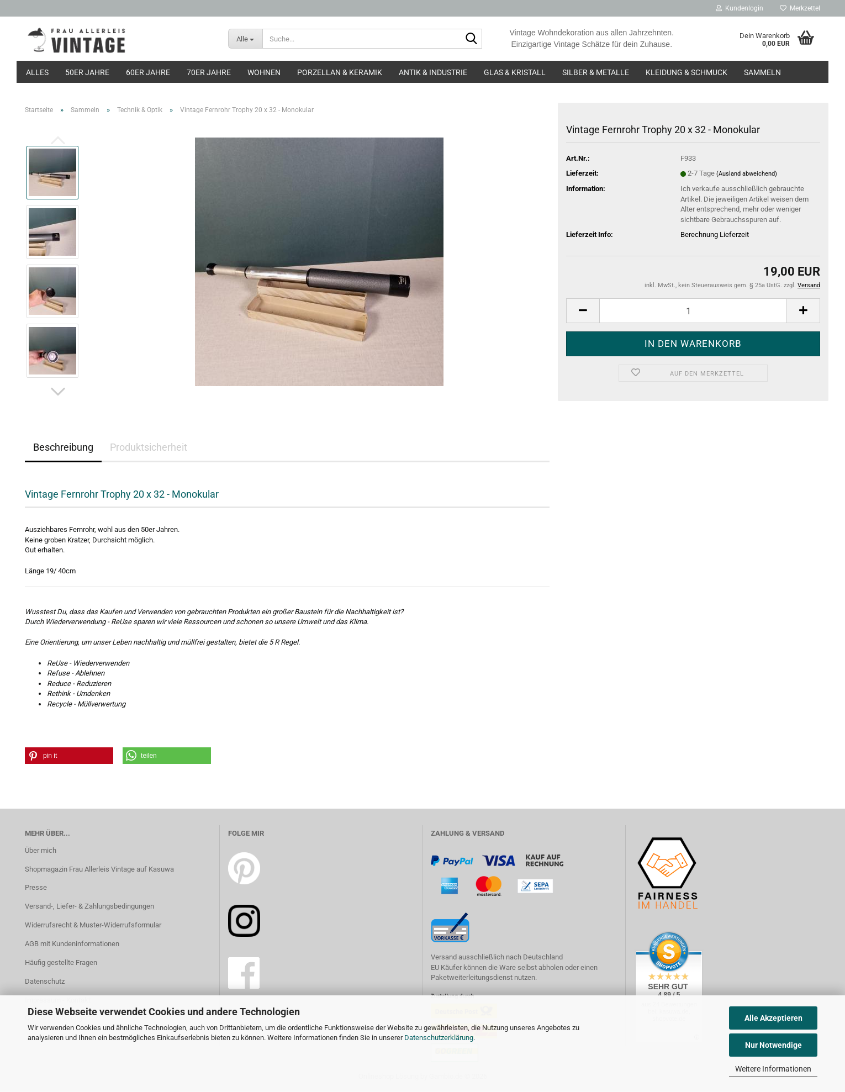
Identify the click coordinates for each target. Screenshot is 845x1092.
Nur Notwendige (773, 1045)
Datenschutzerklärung (438, 1037)
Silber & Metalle (595, 72)
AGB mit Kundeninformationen (72, 944)
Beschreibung (63, 447)
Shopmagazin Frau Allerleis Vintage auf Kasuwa (99, 869)
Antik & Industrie (433, 72)
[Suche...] (245, 39)
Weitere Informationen (773, 1068)
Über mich (40, 850)
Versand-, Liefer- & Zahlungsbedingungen (89, 906)
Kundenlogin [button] (739, 8)
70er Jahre (209, 72)
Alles (37, 72)
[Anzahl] (693, 310)
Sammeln (762, 72)
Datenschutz (45, 981)
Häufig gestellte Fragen (61, 962)
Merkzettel (800, 8)
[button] (58, 391)
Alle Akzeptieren (773, 1018)
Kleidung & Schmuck (686, 72)
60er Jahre (148, 72)
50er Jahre (87, 72)
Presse (36, 887)
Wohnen (264, 72)
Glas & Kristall (515, 72)
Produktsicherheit (148, 447)
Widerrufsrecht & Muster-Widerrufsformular (93, 925)
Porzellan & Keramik (339, 72)
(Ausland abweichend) (746, 173)
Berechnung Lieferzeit (714, 234)
